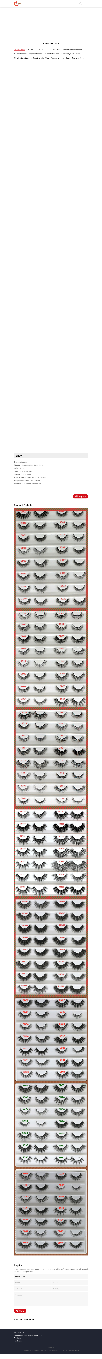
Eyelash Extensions (51, 53)
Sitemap (51, 1348)
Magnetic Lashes (35, 53)
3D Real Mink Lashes (35, 49)
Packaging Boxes (57, 58)
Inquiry (82, 496)
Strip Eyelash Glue (21, 58)
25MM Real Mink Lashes (72, 49)
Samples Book (77, 58)
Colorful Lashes (20, 53)
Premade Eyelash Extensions (72, 53)
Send (21, 1310)
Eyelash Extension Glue (40, 58)
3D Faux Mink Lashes (53, 49)
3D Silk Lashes (19, 49)
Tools (68, 58)
